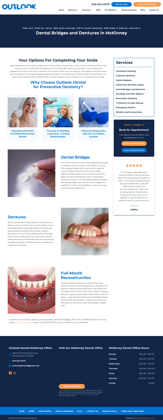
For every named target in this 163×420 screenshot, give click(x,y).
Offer (98, 10)
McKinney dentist (23, 322)
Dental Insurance (129, 10)
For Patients (111, 10)
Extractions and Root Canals (130, 85)
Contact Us (92, 411)
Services (87, 10)
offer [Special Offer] (120, 4)
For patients (45, 411)
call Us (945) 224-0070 (134, 150)
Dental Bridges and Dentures (130, 89)
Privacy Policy (109, 411)
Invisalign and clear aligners (130, 94)
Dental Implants (124, 80)
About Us (73, 10)
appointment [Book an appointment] (147, 4)
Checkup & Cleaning (126, 71)
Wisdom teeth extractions (129, 112)
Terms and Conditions (132, 411)
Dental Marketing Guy (145, 418)
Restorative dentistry (126, 98)
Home (61, 10)
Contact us (154, 10)
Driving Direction (72, 386)
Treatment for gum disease (129, 103)
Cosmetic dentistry (125, 76)
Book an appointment (134, 144)
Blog (143, 10)
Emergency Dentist (125, 107)
